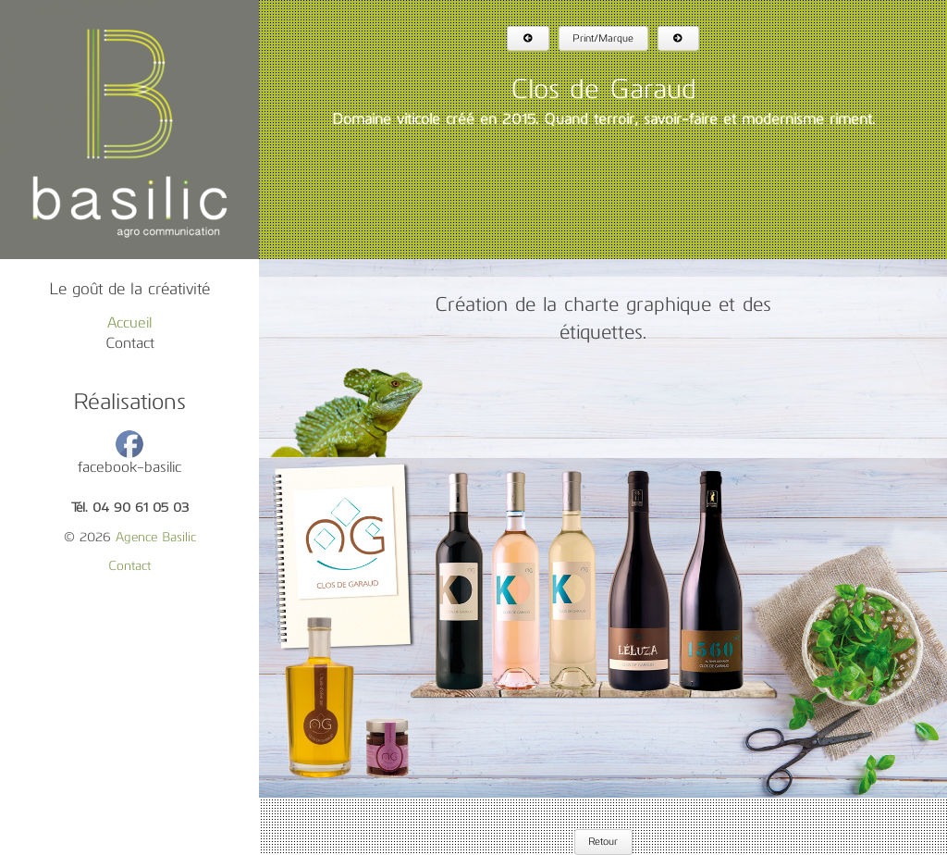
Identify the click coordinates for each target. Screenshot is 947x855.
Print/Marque (602, 39)
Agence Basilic (156, 538)
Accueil (129, 323)
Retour (603, 842)
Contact (129, 344)
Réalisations (129, 403)
